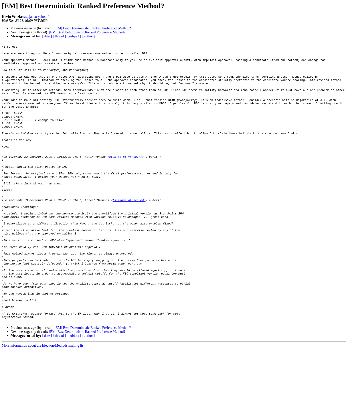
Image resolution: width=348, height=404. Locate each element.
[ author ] (88, 36)
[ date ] (47, 36)
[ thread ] (59, 36)
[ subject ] (74, 36)
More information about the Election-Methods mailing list (43, 400)
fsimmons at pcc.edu (129, 231)
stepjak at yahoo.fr (37, 16)
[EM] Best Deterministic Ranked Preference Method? (92, 28)
